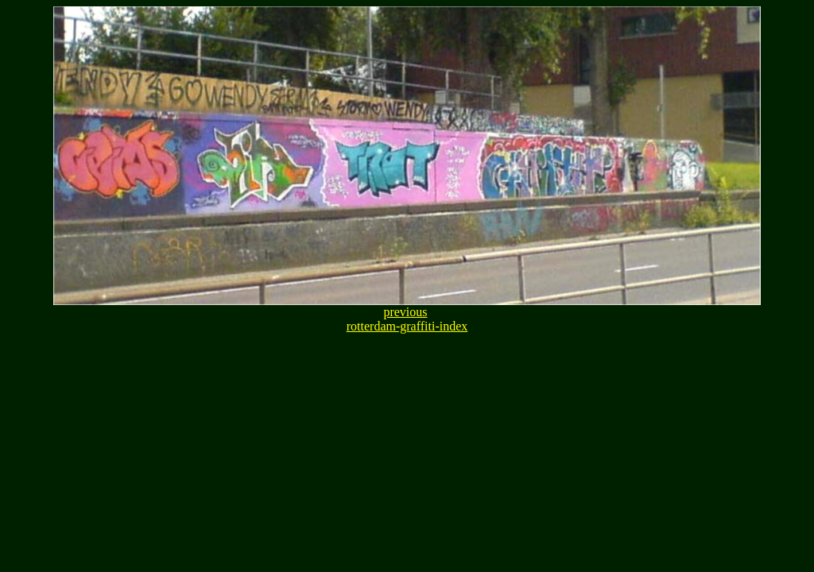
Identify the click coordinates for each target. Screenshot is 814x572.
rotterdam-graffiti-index (407, 326)
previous (405, 312)
